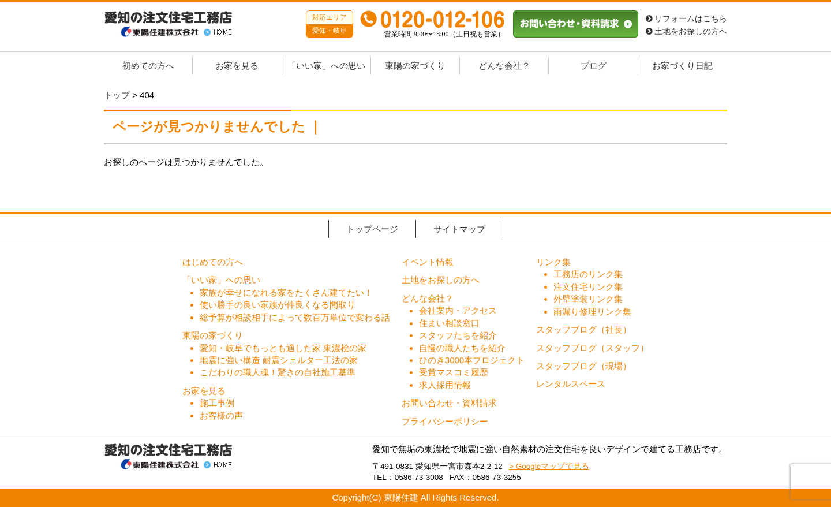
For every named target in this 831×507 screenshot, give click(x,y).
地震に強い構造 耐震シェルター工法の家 (279, 360)
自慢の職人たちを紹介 (462, 348)
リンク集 (553, 262)
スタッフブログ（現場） (583, 366)
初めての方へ (148, 65)
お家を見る (237, 65)
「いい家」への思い (326, 65)
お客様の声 (221, 415)
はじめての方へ (212, 262)
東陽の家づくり (415, 65)
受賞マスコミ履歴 (453, 372)
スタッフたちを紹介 (458, 335)
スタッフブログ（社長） (583, 329)
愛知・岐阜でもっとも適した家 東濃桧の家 (283, 348)
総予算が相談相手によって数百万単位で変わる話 (295, 317)
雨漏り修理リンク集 (592, 311)
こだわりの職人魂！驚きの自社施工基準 (277, 372)
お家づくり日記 (682, 65)
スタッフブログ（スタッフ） (592, 348)
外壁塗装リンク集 (588, 299)
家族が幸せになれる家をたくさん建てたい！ (286, 292)
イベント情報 (428, 262)
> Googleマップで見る (549, 466)
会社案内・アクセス (458, 310)
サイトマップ (459, 229)
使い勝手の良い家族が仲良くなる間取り (277, 305)
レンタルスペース (570, 384)
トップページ (372, 229)
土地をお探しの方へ (686, 31)
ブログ (594, 65)
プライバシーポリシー (445, 421)
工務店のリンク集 (588, 274)
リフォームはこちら (686, 18)
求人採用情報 (445, 385)
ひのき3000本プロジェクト (472, 360)
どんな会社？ (504, 65)
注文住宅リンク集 (588, 287)
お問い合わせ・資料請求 (449, 403)
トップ (117, 95)
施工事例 (217, 403)
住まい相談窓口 (449, 323)
